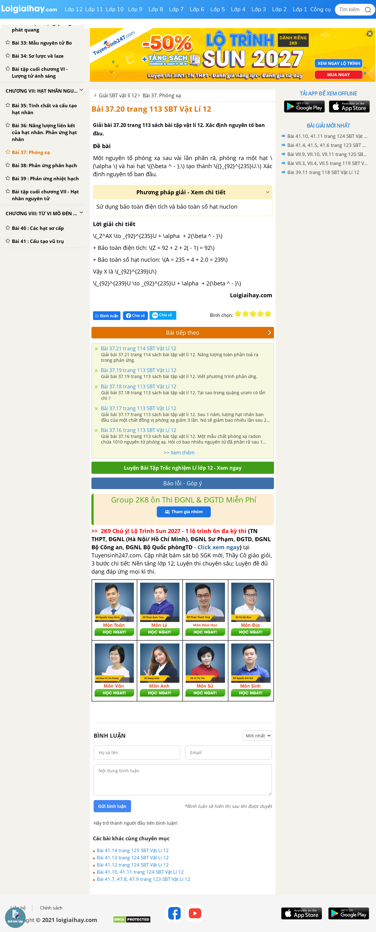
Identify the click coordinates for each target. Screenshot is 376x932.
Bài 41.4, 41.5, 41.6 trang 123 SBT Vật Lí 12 (327, 145)
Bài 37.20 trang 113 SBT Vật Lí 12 (151, 109)
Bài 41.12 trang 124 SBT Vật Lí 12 (133, 865)
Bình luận (107, 315)
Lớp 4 (238, 9)
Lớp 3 (258, 9)
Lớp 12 (74, 9)
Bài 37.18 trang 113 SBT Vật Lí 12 (138, 386)
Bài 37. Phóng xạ (162, 95)
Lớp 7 (176, 9)
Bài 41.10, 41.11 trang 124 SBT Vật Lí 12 (140, 872)
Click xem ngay (219, 547)
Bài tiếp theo (218, 332)
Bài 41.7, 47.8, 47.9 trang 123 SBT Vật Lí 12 (143, 879)
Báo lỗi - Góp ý (182, 483)
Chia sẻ (135, 315)
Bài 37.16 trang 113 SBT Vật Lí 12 (138, 430)
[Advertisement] (328, 276)
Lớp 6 (197, 9)
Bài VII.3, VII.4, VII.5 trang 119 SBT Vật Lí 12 (327, 163)
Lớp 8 (156, 9)
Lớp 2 (279, 9)
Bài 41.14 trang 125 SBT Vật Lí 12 (133, 850)
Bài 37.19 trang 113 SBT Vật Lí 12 (138, 370)
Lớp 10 (115, 9)
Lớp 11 (94, 9)
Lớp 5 (217, 9)
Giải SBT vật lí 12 (118, 95)
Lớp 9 (135, 9)
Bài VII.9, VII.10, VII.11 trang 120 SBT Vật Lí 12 (327, 154)
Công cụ (320, 9)
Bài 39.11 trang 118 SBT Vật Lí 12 (323, 172)
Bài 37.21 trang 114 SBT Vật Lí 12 (138, 348)
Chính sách (51, 908)
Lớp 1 (300, 9)
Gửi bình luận (112, 806)
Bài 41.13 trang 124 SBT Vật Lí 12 (133, 857)
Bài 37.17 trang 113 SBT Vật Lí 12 (138, 408)
